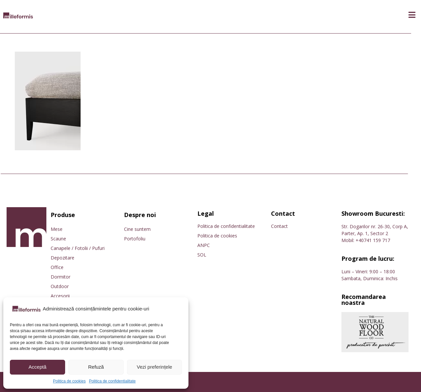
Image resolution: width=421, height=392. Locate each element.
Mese (56, 229)
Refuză (96, 367)
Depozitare (62, 258)
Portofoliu (134, 238)
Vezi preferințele (154, 367)
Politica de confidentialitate (112, 381)
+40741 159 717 (373, 240)
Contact (279, 226)
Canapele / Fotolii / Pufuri (78, 248)
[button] (412, 15)
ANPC (203, 245)
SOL (201, 255)
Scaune (58, 238)
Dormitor (60, 277)
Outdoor (60, 286)
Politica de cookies (69, 381)
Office (57, 267)
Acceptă (37, 367)
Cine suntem (137, 229)
